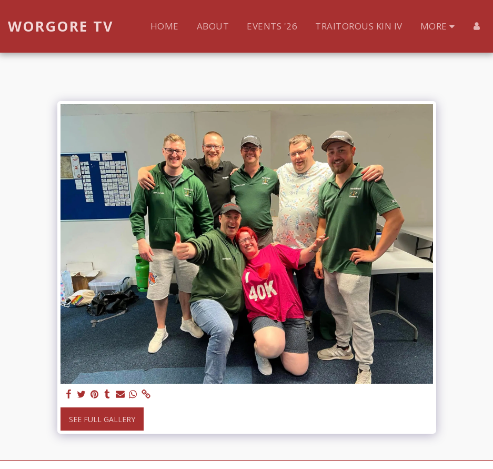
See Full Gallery (102, 419)
